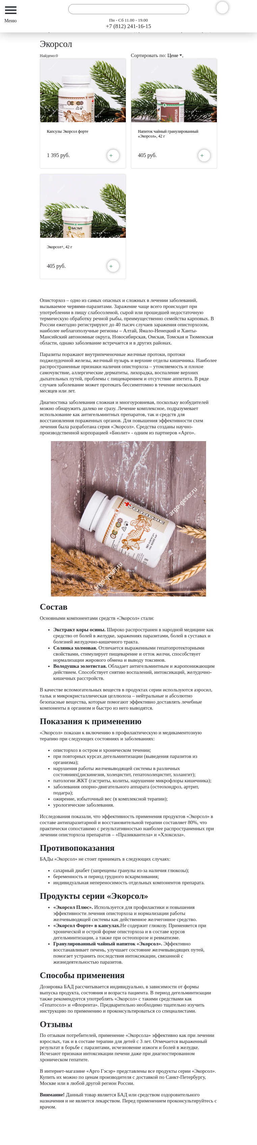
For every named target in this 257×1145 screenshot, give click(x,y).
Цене (174, 55)
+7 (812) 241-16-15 (128, 26)
